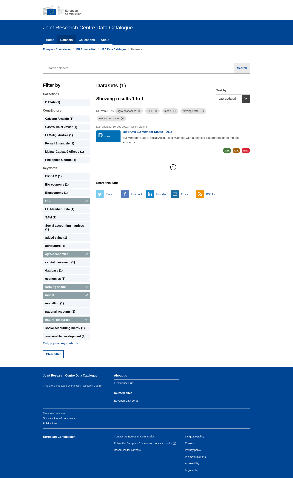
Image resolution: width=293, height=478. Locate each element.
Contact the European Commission (134, 436)
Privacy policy (193, 449)
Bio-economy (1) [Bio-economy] (57, 184)
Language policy (194, 436)
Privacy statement (195, 456)
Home (50, 39)
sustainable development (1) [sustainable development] (65, 336)
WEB (226, 150)
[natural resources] (66, 320)
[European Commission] (65, 10)
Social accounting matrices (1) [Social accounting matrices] (64, 227)
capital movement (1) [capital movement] (60, 262)
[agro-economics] (66, 254)
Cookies (190, 443)
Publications (50, 423)
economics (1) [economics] (55, 278)
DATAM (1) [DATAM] (52, 102)
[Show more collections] (60, 343)
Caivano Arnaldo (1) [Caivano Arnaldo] (59, 118)
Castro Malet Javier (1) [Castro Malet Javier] (61, 127)
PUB (236, 150)
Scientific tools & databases (59, 418)
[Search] (242, 68)
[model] (66, 295)
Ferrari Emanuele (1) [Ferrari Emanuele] (59, 143)
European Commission (57, 49)
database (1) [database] (54, 270)
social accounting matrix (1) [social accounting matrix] (65, 328)
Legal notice (192, 470)
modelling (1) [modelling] (54, 303)
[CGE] (66, 201)
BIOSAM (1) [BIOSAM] (53, 176)
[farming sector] (66, 287)
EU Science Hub (86, 49)
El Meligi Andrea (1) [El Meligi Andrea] (59, 135)
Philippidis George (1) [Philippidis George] (60, 159)
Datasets (66, 39)
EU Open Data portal (126, 400)
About (105, 39)
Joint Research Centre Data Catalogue (70, 375)
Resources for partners (127, 449)
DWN (246, 150)
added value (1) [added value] (56, 237)
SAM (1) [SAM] (50, 217)
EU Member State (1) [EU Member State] (59, 209)
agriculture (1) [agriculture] (55, 245)
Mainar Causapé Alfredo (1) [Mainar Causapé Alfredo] (64, 151)
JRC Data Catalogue (113, 49)
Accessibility (192, 463)
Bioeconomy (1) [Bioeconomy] (56, 192)
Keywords (50, 168)
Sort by (221, 90)
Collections (87, 39)
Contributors (52, 110)
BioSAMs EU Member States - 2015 (147, 131)
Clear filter (53, 354)
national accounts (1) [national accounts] (60, 311)
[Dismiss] (139, 111)
